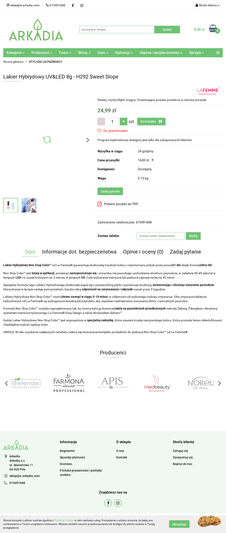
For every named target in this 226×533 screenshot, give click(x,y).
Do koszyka (151, 121)
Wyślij (193, 236)
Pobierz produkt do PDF (118, 204)
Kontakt (121, 457)
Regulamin (67, 451)
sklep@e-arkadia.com (24, 476)
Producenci (41, 53)
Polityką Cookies (64, 520)
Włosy (84, 53)
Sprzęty (196, 53)
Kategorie (16, 53)
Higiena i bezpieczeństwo (161, 53)
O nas (120, 451)
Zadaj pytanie (110, 191)
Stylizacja (124, 53)
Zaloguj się (180, 451)
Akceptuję (179, 524)
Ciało (102, 53)
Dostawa (66, 464)
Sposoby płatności (72, 457)
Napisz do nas (182, 464)
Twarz (65, 53)
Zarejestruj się (183, 457)
